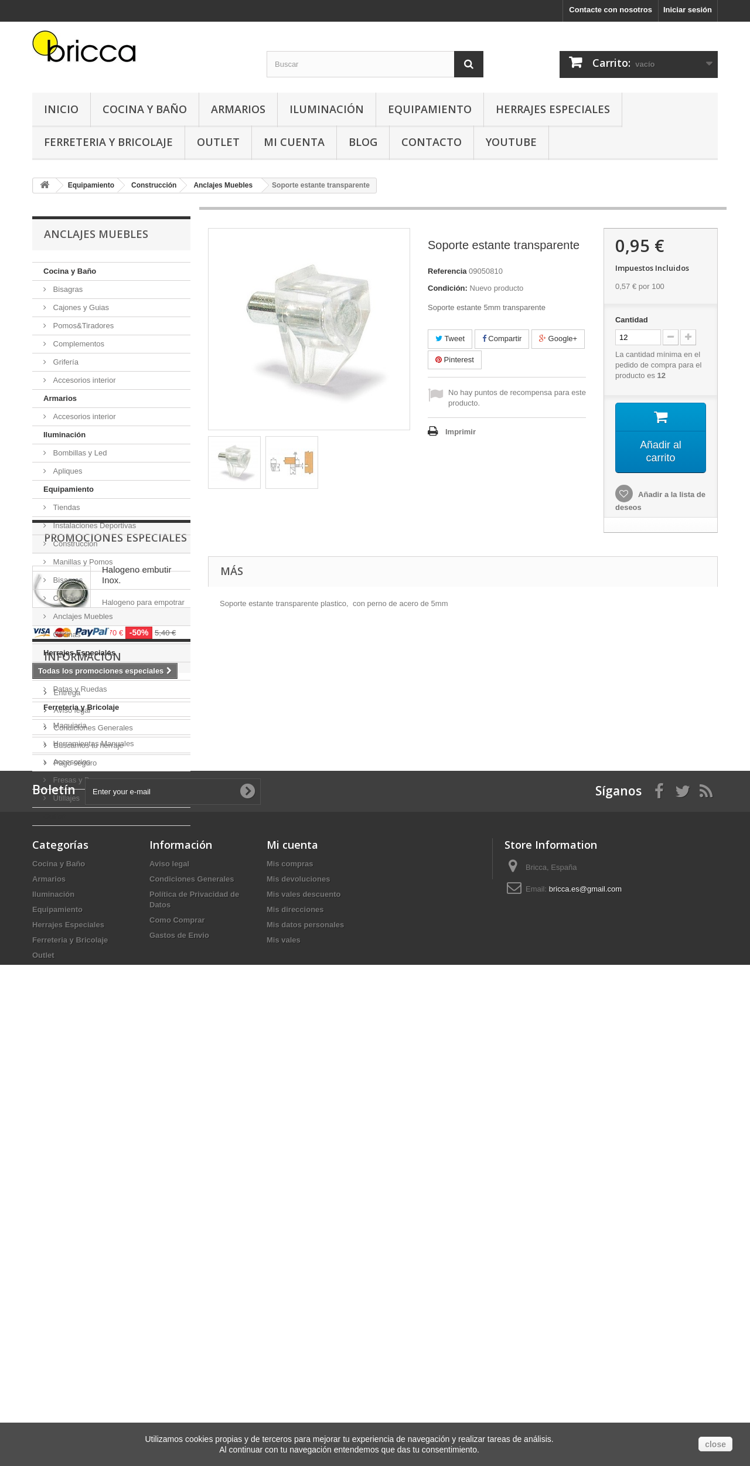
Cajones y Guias (80, 307)
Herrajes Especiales (553, 109)
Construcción (74, 543)
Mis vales (284, 1376)
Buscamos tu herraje (88, 1134)
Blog (363, 142)
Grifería (65, 362)
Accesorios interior (83, 380)
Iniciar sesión (687, 9)
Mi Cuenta (294, 142)
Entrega (66, 1081)
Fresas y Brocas (79, 779)
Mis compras (290, 1300)
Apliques (66, 471)
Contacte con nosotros (610, 9)
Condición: (448, 288)
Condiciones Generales (92, 1116)
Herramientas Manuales (92, 743)
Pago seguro (74, 1151)
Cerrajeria (69, 598)
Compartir (502, 338)
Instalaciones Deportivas (93, 525)
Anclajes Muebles (82, 616)
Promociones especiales (115, 861)
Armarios (238, 109)
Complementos (77, 343)
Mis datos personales (305, 1361)
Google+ (558, 338)
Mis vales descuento (303, 1330)
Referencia (447, 271)
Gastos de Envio (179, 1372)
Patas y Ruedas (79, 689)
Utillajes (65, 798)
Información (82, 1050)
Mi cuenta (292, 1281)
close (715, 1444)
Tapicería (67, 670)
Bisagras (67, 289)
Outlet (218, 142)
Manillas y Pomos (81, 561)
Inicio (61, 109)
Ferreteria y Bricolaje (108, 142)
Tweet (450, 338)
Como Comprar (177, 1356)
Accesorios (70, 761)
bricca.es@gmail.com (585, 1325)
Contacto (431, 142)
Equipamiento (430, 109)
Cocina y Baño (145, 109)
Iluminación (326, 109)
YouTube (511, 142)
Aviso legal (71, 1098)
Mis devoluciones (298, 1315)
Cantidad (631, 319)
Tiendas (65, 507)
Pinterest (454, 359)
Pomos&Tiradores (82, 325)
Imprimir (460, 431)
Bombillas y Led (79, 452)
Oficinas (66, 634)
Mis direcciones (295, 1346)
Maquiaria (69, 725)
